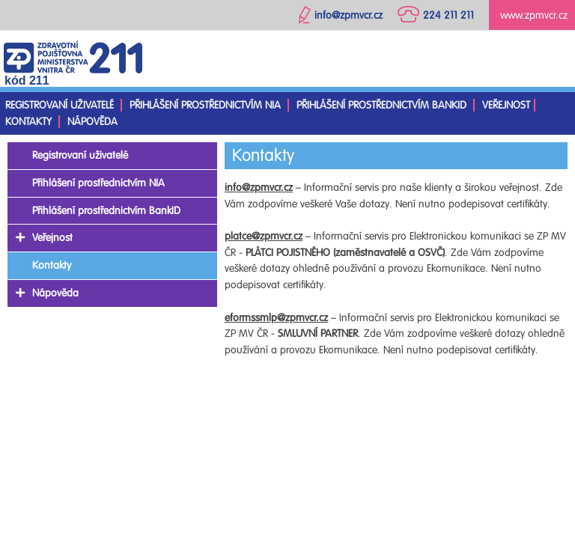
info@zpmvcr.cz (259, 187)
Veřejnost (506, 105)
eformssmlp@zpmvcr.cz (276, 317)
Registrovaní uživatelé (59, 105)
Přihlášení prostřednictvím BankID (381, 105)
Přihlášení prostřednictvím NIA (205, 105)
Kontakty (28, 121)
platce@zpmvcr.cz (263, 236)
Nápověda (92, 121)
